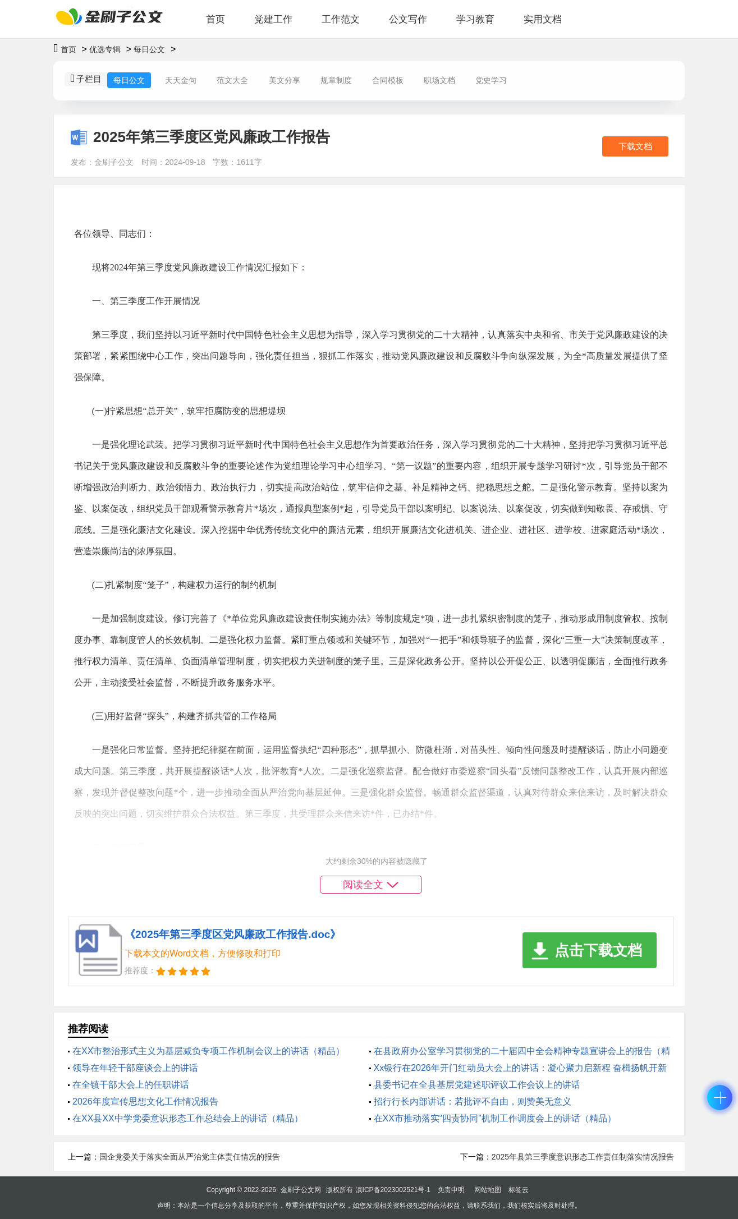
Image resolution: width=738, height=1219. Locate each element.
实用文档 (543, 19)
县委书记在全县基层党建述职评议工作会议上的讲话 (477, 1084)
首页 (215, 19)
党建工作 (273, 19)
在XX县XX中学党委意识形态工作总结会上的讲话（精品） (187, 1118)
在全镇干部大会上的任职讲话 (130, 1084)
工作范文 (341, 19)
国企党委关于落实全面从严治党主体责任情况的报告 (189, 1156)
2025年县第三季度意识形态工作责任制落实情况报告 (583, 1156)
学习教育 (475, 19)
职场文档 (439, 80)
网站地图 (487, 1190)
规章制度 (336, 80)
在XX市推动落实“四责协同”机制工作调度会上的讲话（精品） (495, 1118)
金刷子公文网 (301, 1190)
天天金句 (180, 80)
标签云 (518, 1190)
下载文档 (635, 146)
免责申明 (451, 1190)
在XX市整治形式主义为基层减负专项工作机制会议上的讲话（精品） (208, 1051)
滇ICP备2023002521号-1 (393, 1190)
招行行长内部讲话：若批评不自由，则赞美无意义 (472, 1101)
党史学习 (491, 80)
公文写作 (408, 19)
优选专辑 (105, 49)
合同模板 (388, 80)
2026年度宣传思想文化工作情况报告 (145, 1101)
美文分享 (284, 80)
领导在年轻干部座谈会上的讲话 (135, 1068)
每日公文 (149, 49)
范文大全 (232, 80)
